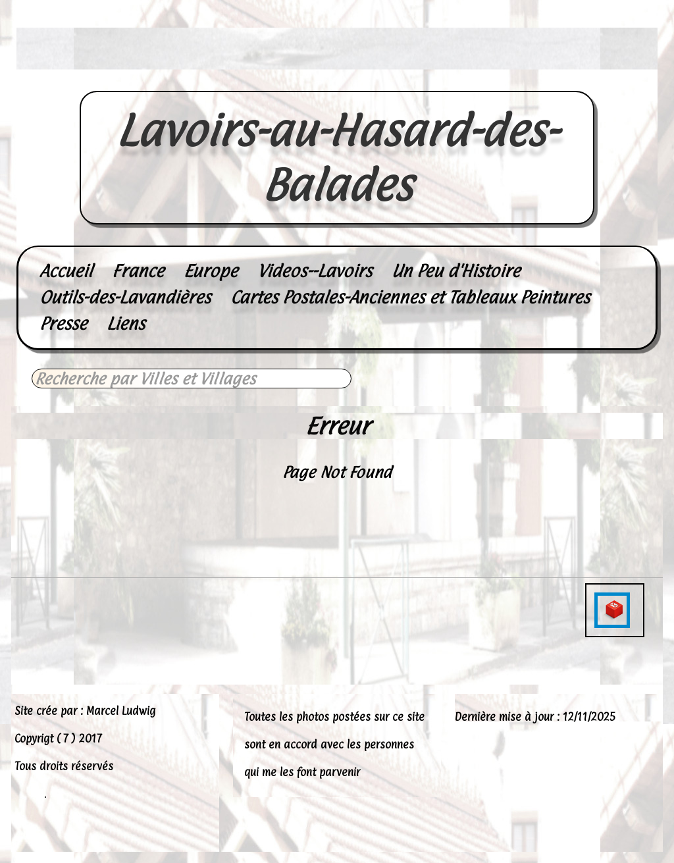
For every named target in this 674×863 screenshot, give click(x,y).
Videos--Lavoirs (314, 271)
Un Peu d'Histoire (456, 271)
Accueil (65, 271)
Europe (211, 271)
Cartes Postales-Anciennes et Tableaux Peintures (410, 297)
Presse (63, 323)
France (138, 271)
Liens (126, 323)
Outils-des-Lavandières (125, 297)
